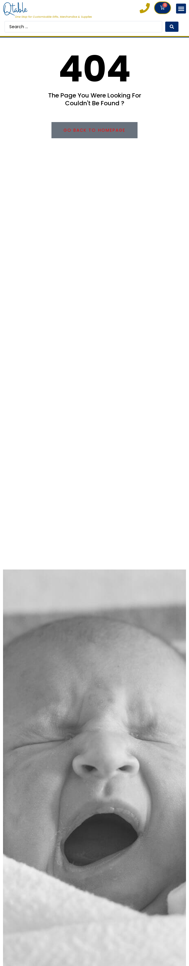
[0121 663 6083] (145, 8)
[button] (181, 8)
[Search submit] (171, 27)
